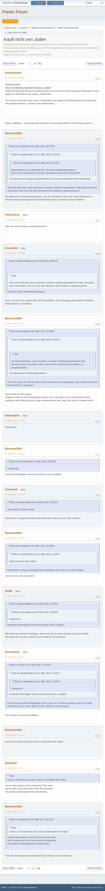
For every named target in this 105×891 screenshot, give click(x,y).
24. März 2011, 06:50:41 (15, 138)
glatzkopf (11, 763)
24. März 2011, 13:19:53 (15, 596)
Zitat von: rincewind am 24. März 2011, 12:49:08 (32, 546)
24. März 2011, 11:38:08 (15, 253)
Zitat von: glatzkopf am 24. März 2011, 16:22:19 (32, 819)
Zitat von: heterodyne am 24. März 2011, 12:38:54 (33, 461)
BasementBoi (13, 133)
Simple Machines (30, 887)
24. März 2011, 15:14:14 (15, 735)
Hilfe (73, 887)
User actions (94, 64)
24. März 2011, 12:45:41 (15, 454)
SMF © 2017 (17, 887)
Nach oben (8, 868)
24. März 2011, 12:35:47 (15, 324)
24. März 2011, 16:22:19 (15, 768)
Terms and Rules (84, 887)
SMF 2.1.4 (6, 887)
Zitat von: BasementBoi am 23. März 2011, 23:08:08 (36, 154)
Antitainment (13, 72)
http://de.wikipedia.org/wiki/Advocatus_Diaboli (28, 87)
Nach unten (9, 64)
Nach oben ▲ (97, 887)
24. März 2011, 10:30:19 (15, 220)
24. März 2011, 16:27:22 (15, 812)
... (32, 63)
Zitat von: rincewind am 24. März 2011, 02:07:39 (32, 146)
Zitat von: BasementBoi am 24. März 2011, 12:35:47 (34, 502)
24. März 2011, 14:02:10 (15, 657)
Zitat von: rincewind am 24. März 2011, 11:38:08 (32, 331)
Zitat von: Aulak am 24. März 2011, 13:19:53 (30, 665)
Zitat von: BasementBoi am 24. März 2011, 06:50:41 (34, 261)
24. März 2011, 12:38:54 (15, 421)
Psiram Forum (15, 11)
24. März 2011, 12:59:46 (15, 538)
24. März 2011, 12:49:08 (15, 495)
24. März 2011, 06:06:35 (15, 78)
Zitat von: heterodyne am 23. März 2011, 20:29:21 (37, 163)
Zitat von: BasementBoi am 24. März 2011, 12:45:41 (34, 604)
